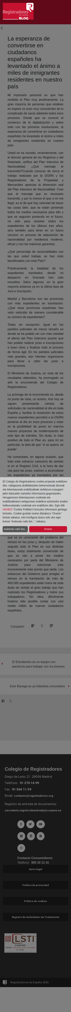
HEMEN (7, 509)
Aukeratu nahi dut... (15, 529)
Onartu (48, 529)
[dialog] (35, 506)
